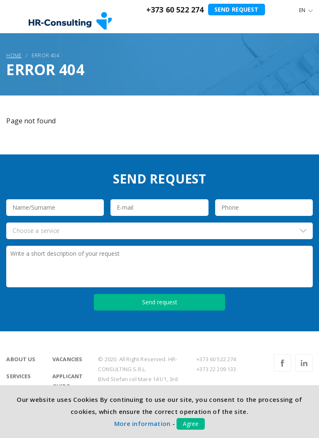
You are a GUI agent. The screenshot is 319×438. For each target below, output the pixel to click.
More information (142, 423)
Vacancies (67, 359)
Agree (191, 424)
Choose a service (35, 231)
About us (20, 359)
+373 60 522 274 (175, 9)
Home (14, 55)
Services (18, 376)
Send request (236, 9)
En (302, 10)
